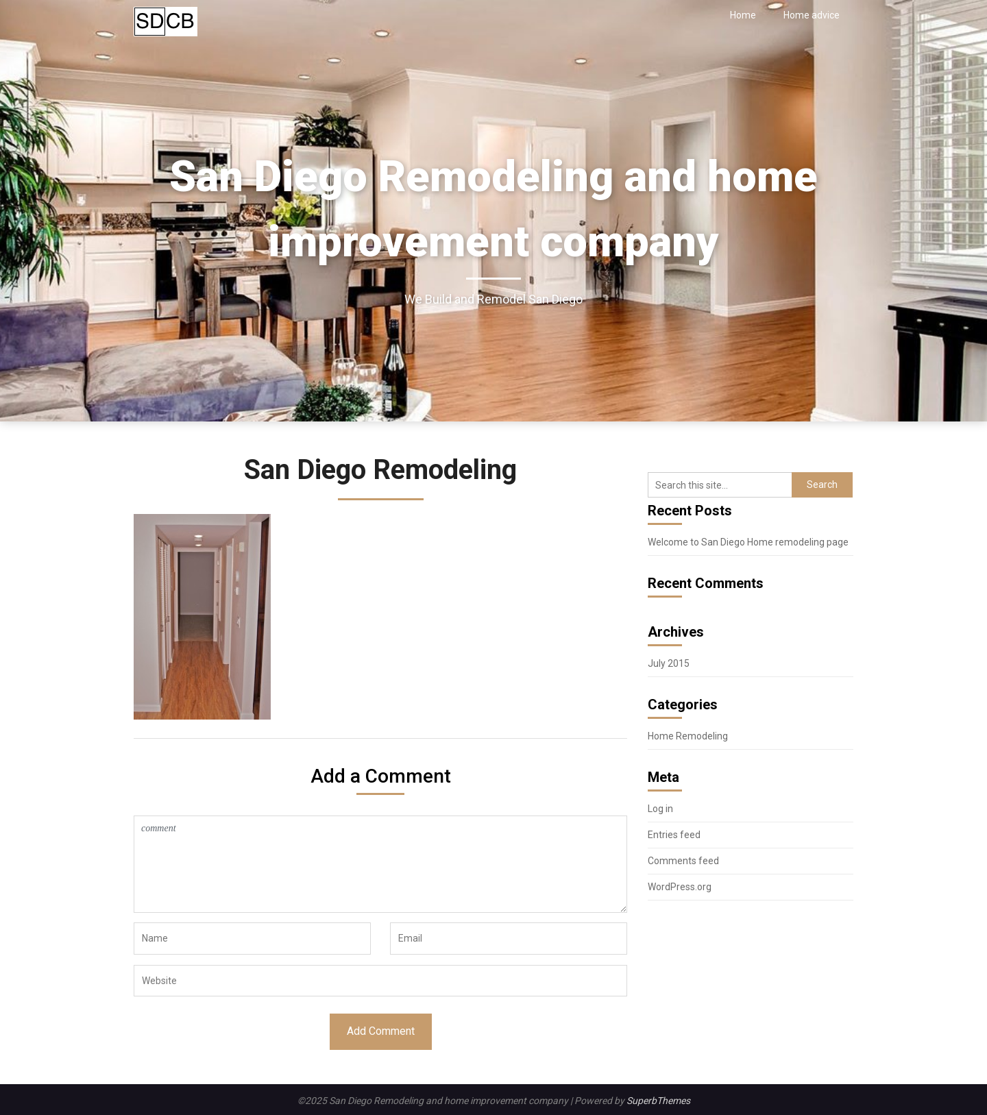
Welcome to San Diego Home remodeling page (748, 542)
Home (743, 15)
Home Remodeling (688, 736)
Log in (660, 808)
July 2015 (669, 663)
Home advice (811, 15)
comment (380, 864)
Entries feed (674, 834)
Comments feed (683, 860)
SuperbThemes (658, 1100)
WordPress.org (679, 886)
